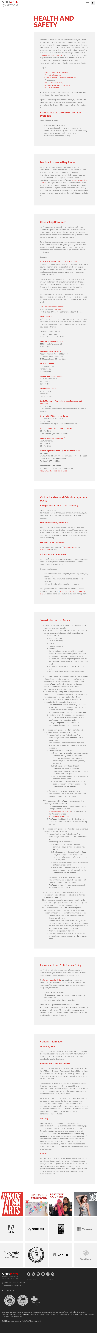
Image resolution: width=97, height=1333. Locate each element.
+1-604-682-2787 (10, 1290)
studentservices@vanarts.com (51, 55)
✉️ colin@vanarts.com (66, 591)
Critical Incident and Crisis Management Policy (61, 78)
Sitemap (51, 1280)
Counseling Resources (52, 75)
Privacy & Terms (32, 1280)
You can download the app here (52, 307)
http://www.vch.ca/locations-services (53, 471)
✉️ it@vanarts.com (69, 547)
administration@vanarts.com (59, 816)
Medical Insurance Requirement (56, 72)
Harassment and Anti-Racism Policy (57, 85)
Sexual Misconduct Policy (53, 83)
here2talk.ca (58, 309)
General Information (51, 88)
